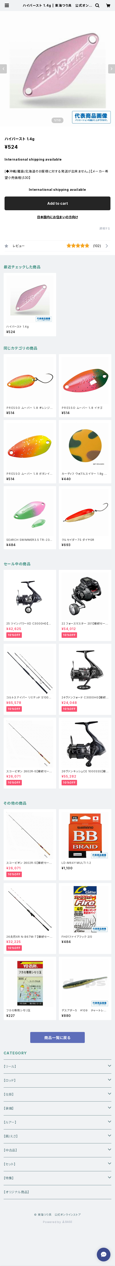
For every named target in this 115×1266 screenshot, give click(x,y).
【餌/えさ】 (11, 1136)
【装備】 (9, 1108)
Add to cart (57, 203)
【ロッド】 (10, 1080)
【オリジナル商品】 (16, 1192)
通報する (104, 228)
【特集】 (9, 1178)
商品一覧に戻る (57, 1037)
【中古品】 (10, 1150)
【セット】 (10, 1164)
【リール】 (10, 1066)
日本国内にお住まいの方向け (57, 217)
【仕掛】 (9, 1094)
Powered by (57, 1222)
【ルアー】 (10, 1122)
